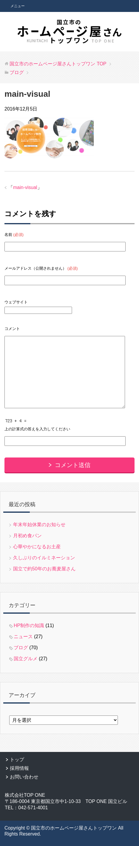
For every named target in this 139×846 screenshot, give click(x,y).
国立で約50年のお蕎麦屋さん (44, 568)
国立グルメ (26, 658)
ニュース (23, 636)
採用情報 (19, 768)
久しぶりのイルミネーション (44, 557)
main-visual (25, 187)
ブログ (21, 647)
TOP (58, 63)
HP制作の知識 (29, 625)
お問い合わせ (24, 776)
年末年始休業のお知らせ (39, 524)
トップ (17, 759)
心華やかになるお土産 (37, 546)
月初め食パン (27, 535)
